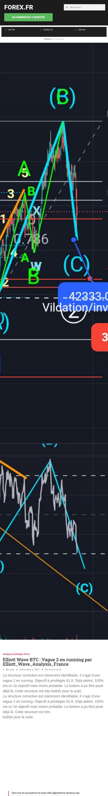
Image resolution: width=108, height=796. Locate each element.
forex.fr (18, 7)
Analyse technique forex (16, 654)
